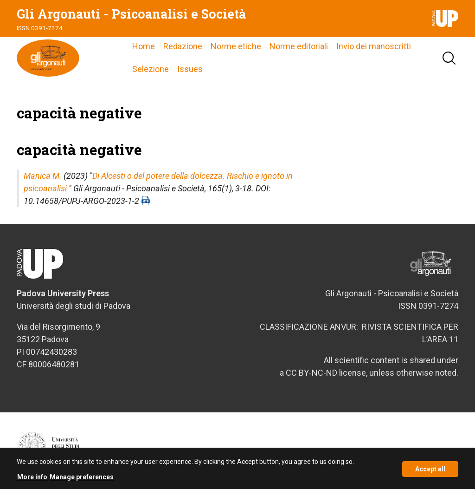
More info (32, 479)
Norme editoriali (299, 46)
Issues (190, 69)
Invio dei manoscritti (373, 46)
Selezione (150, 69)
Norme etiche (236, 46)
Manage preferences (82, 479)
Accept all (430, 471)
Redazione (182, 46)
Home (143, 46)
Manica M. (43, 176)
